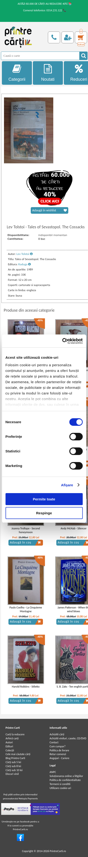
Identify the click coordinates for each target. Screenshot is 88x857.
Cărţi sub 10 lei (14, 770)
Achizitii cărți (57, 734)
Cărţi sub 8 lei (13, 766)
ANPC (53, 772)
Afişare (67, 485)
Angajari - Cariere (59, 758)
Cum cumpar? (57, 746)
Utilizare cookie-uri (60, 788)
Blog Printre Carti (15, 758)
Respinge (44, 513)
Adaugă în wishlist (49, 210)
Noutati (48, 73)
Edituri (9, 746)
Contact (54, 742)
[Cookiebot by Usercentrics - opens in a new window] (63, 341)
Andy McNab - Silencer (73, 528)
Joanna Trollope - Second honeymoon (25, 530)
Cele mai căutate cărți (18, 754)
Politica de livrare (59, 750)
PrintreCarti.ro (58, 851)
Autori (9, 742)
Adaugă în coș (25, 542)
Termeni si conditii (60, 784)
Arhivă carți (12, 738)
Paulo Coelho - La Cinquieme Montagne (25, 609)
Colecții (10, 750)
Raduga (24, 264)
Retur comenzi (58, 754)
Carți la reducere (15, 734)
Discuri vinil (12, 774)
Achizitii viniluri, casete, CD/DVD (68, 738)
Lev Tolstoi (24, 254)
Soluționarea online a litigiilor (66, 776)
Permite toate (44, 499)
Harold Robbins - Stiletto (26, 686)
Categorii (17, 73)
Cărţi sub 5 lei (13, 762)
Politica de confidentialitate (65, 780)
